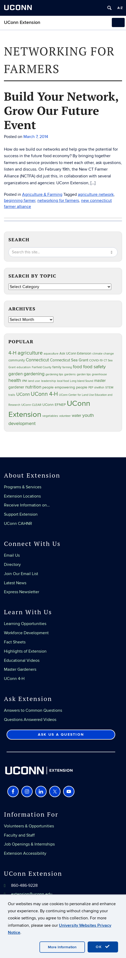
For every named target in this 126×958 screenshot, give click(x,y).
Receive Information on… (27, 505)
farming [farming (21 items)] (67, 367)
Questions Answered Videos (30, 719)
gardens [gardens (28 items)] (70, 374)
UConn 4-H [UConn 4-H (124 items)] (44, 394)
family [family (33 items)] (56, 367)
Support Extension (21, 514)
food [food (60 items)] (77, 367)
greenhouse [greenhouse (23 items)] (99, 374)
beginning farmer (19, 200)
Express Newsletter (21, 592)
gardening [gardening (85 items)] (34, 374)
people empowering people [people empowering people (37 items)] (64, 387)
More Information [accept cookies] (62, 947)
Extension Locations (22, 496)
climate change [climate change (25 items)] (103, 353)
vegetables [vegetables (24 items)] (50, 416)
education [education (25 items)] (24, 367)
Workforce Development (26, 633)
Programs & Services (22, 487)
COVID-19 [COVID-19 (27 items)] (96, 360)
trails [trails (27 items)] (11, 395)
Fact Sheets (15, 642)
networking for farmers (58, 200)
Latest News (15, 583)
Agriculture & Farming (42, 194)
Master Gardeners (20, 669)
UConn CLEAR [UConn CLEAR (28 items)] (31, 405)
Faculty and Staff (19, 835)
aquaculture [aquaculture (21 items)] (51, 353)
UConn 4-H (14, 678)
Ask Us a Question (61, 734)
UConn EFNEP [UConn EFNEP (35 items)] (54, 405)
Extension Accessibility (25, 853)
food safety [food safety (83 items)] (94, 367)
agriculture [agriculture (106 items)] (30, 353)
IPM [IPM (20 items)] (24, 381)
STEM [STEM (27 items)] (109, 388)
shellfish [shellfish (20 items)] (99, 387)
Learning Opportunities (25, 623)
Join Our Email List (21, 573)
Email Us (12, 555)
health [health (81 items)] (14, 380)
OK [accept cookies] (103, 946)
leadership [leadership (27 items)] (48, 381)
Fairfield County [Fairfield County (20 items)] (41, 367)
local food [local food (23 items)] (63, 381)
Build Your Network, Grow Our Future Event (61, 110)
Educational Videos (21, 660)
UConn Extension (22, 22)
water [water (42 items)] (76, 415)
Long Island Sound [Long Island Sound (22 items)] (81, 381)
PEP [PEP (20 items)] (90, 387)
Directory (12, 564)
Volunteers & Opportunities (29, 826)
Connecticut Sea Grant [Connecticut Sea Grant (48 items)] (69, 360)
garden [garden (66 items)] (15, 374)
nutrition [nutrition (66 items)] (33, 387)
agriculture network (96, 194)
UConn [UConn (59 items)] (23, 394)
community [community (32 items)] (16, 360)
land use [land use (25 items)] (34, 381)
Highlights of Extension (25, 651)
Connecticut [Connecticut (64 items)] (37, 360)
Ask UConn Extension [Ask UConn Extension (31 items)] (75, 353)
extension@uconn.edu (31, 894)
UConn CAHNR (18, 523)
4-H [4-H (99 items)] (12, 353)
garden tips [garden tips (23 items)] (84, 374)
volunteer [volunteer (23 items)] (65, 416)
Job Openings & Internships (29, 844)
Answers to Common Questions (33, 710)
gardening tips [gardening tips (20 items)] (54, 374)
